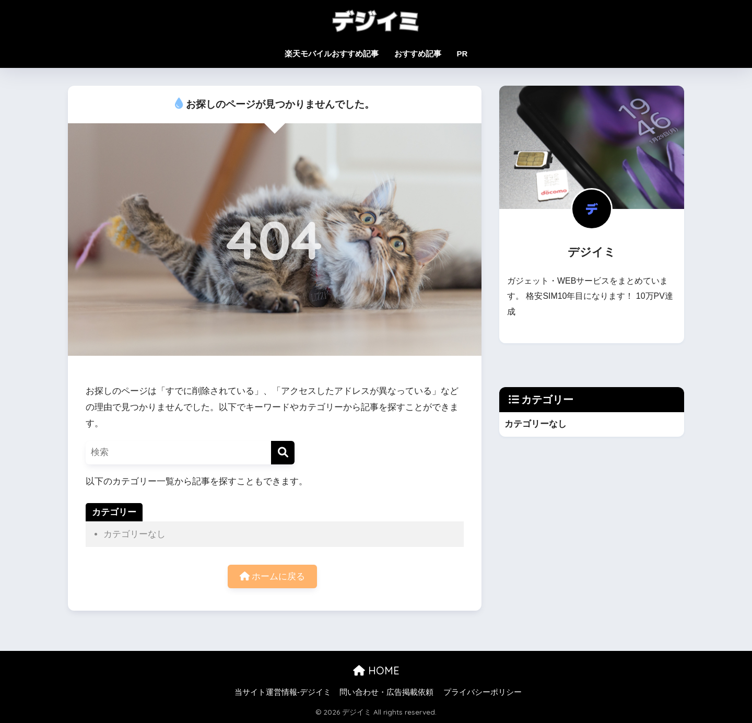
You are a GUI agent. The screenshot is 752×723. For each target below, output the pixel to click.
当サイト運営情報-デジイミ (282, 692)
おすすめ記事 (417, 53)
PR (462, 53)
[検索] (283, 452)
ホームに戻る (273, 576)
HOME (376, 670)
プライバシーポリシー (482, 692)
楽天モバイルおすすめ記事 (332, 53)
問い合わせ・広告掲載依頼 (386, 692)
